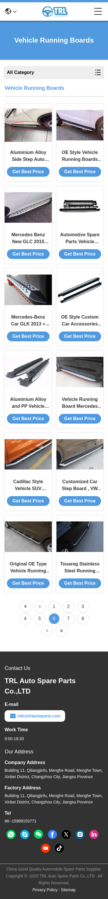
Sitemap (68, 889)
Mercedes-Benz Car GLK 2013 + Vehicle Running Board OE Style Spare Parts (28, 321)
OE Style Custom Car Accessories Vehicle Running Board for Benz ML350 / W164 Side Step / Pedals (80, 321)
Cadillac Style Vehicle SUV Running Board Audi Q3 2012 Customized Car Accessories (28, 485)
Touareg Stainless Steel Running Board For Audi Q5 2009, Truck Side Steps (79, 567)
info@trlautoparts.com (34, 716)
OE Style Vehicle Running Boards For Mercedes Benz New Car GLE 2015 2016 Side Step (80, 156)
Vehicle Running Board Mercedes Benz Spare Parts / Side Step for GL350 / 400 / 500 (80, 403)
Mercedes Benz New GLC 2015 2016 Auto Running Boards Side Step (28, 238)
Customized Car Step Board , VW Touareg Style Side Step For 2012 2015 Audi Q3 (80, 485)
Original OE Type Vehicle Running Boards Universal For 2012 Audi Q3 (28, 567)
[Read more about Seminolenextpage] (25, 606)
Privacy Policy (45, 889)
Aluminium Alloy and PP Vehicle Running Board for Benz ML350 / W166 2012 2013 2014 (28, 403)
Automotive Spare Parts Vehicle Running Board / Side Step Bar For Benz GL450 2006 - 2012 (80, 238)
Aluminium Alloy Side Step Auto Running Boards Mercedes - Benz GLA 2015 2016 (28, 156)
